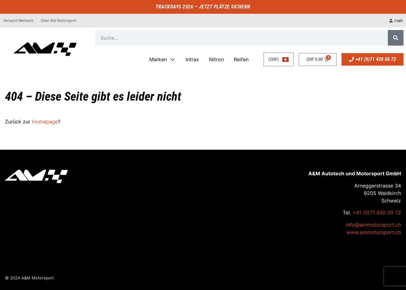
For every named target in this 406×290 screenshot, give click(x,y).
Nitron (216, 59)
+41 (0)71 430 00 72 (376, 212)
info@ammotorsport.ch (373, 225)
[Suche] (395, 38)
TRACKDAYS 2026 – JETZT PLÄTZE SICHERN (203, 7)
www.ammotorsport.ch (374, 232)
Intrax (192, 59)
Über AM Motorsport (58, 20)
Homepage (45, 121)
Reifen (241, 59)
